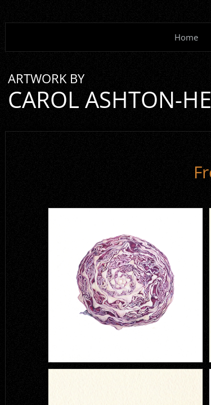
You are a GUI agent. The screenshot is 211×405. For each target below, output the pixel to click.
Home (186, 37)
